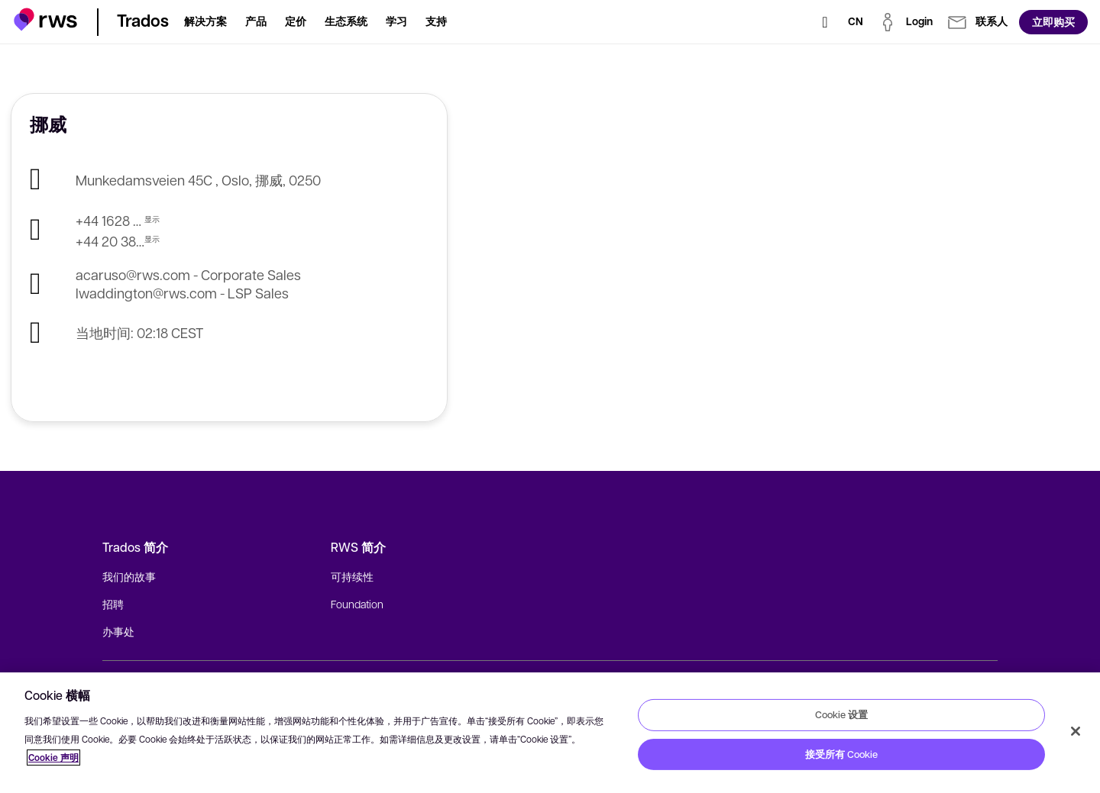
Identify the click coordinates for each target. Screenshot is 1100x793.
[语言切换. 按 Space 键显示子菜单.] (855, 22)
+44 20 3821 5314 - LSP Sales (110, 241)
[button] (45, 19)
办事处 (118, 631)
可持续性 (352, 576)
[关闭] (1075, 731)
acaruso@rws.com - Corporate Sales (188, 274)
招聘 (113, 604)
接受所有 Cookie (841, 754)
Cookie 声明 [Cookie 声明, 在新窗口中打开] (53, 757)
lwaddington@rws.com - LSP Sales (182, 292)
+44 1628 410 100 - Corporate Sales (110, 220)
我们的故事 (129, 576)
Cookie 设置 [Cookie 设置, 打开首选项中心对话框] (841, 714)
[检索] (825, 22)
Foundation (357, 604)
